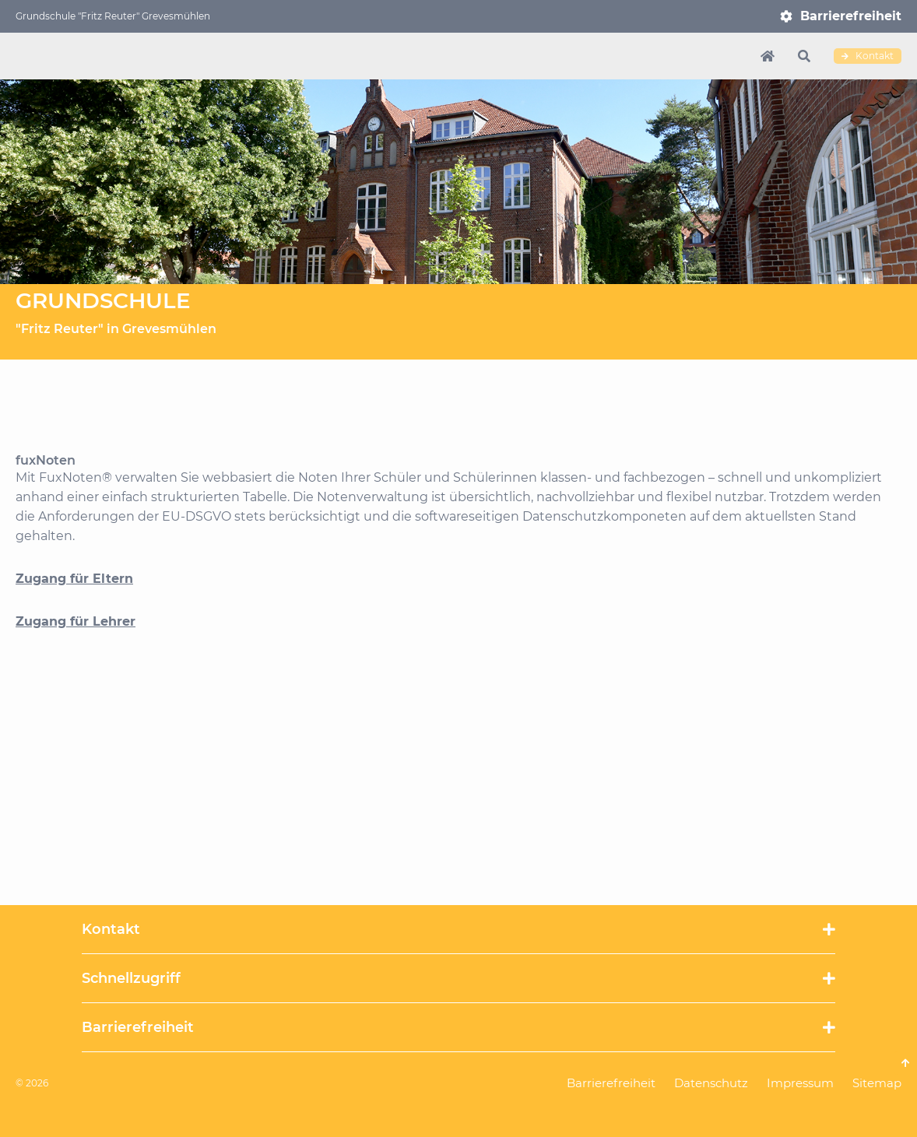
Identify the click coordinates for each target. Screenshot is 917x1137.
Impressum (800, 1083)
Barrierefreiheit (850, 16)
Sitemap (876, 1083)
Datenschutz (711, 1083)
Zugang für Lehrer (75, 621)
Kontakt (867, 56)
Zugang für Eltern (74, 578)
